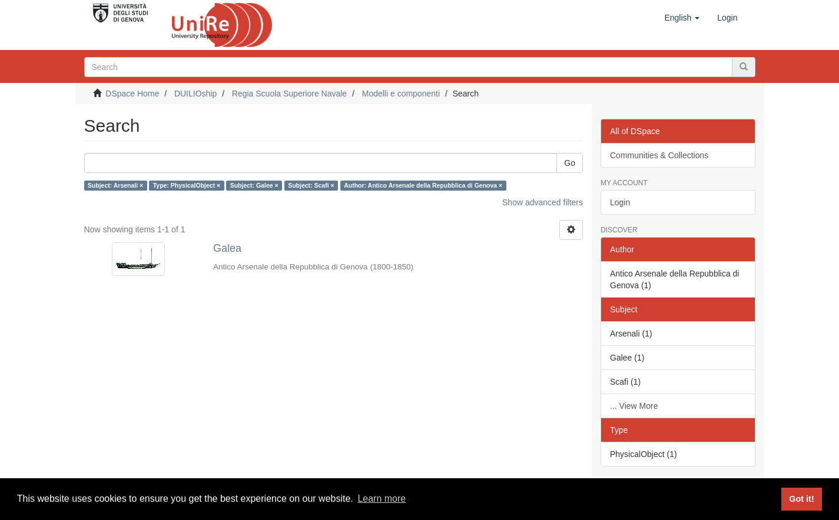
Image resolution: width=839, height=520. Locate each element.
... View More (634, 406)
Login (620, 202)
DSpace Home (132, 93)
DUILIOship (195, 93)
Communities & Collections (659, 155)
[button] (681, 17)
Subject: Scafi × (311, 185)
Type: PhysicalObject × (186, 185)
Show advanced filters (542, 202)
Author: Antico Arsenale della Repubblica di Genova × (423, 185)
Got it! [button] (801, 499)
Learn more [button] (381, 499)
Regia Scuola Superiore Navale (289, 93)
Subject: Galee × (254, 185)
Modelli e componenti (401, 93)
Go (569, 163)
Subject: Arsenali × (115, 185)
